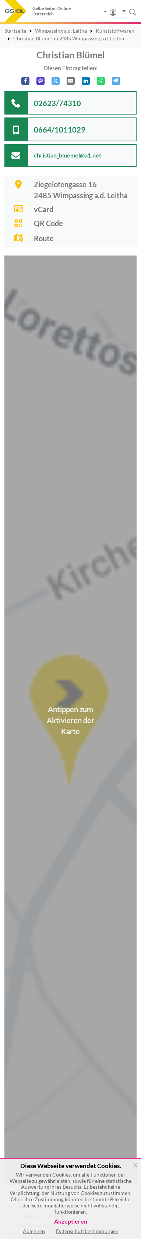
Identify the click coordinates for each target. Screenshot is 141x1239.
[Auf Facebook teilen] (25, 81)
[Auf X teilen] (56, 81)
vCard (43, 209)
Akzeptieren (70, 1221)
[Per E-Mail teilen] (71, 81)
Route (44, 238)
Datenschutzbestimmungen (87, 1231)
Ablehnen (34, 1231)
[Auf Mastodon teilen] (40, 81)
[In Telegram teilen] (116, 81)
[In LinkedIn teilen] (86, 81)
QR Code (48, 223)
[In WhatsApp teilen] (101, 81)
